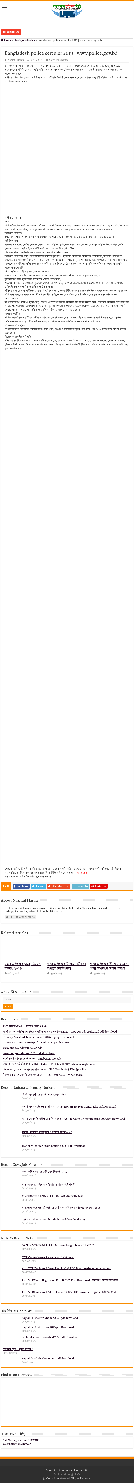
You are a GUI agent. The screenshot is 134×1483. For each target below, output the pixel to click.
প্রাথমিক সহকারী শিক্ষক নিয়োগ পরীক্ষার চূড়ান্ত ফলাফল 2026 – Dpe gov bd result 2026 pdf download (60, 1031)
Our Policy (66, 1470)
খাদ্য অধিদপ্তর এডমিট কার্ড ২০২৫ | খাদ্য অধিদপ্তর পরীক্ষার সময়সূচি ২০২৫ (61, 1208)
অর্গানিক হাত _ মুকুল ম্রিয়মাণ (18, 1349)
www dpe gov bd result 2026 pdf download (29, 1053)
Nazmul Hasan (16, 60)
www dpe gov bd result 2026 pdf (22, 1048)
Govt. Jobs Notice (25, 40)
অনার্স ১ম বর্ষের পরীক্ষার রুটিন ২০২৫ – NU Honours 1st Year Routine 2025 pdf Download (73, 1119)
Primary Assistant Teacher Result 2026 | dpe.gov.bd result (38, 1037)
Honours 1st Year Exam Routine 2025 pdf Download (53, 1146)
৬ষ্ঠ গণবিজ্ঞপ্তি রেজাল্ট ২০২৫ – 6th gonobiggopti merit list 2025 (58, 1245)
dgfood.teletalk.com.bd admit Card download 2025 (53, 1219)
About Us (51, 1470)
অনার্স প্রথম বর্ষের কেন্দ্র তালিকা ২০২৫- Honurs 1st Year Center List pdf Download (69, 1106)
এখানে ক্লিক (81, 873)
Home (6, 40)
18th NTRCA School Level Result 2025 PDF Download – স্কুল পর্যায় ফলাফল (66, 1268)
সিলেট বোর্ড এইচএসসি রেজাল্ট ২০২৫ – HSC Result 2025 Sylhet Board (43, 1075)
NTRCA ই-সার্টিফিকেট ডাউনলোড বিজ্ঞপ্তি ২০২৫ (48, 1257)
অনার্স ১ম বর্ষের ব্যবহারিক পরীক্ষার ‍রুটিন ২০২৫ (47, 1132)
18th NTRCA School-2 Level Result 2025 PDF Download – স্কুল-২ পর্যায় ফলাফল (69, 1292)
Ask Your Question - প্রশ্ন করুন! (21, 1440)
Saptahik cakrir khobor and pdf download (48, 1358)
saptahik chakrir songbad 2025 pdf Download (50, 1337)
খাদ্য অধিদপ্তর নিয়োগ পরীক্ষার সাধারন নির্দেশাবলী (48, 1184)
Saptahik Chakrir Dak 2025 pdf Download (48, 1327)
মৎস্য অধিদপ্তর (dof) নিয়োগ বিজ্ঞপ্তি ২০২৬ (25, 1026)
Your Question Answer (17, 1444)
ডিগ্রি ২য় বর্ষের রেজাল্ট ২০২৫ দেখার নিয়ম (44, 1094)
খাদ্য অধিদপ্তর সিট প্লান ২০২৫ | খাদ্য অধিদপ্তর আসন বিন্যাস (53, 1196)
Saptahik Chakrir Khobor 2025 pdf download (50, 1318)
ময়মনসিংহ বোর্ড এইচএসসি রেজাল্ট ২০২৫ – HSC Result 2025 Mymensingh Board (49, 1064)
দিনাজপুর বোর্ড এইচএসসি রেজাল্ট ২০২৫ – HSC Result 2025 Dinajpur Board (46, 1069)
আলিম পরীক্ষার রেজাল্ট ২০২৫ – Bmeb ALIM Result (32, 1058)
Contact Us (81, 1470)
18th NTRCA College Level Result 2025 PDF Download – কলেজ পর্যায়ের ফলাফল (70, 1280)
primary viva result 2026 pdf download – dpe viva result (37, 1042)
